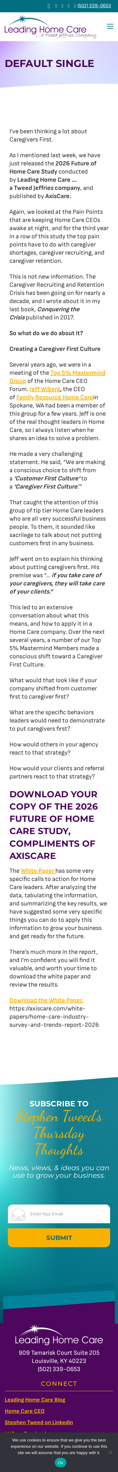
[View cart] (49, 6)
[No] (110, 1452)
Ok (60, 1462)
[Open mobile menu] (110, 26)
